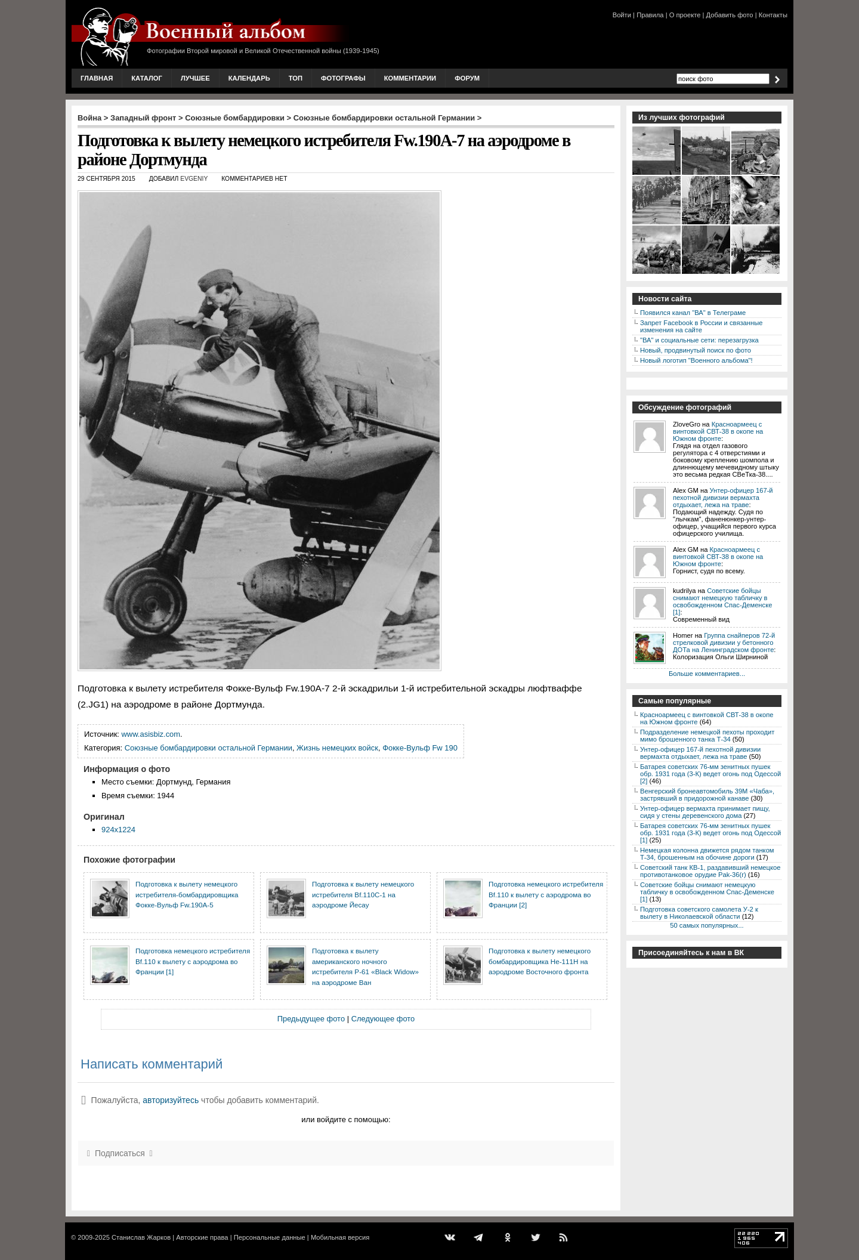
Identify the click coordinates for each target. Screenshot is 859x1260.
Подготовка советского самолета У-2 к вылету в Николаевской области (699, 913)
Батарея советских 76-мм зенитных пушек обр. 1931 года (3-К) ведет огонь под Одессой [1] (710, 833)
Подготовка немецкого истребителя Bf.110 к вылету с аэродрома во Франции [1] (192, 961)
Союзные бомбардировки (235, 117)
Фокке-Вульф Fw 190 (420, 747)
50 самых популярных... (706, 925)
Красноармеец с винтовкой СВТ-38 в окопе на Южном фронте (718, 431)
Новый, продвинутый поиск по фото (695, 350)
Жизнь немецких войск (337, 747)
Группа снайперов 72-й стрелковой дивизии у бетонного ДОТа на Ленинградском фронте (724, 642)
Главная (97, 78)
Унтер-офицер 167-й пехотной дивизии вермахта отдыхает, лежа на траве (723, 497)
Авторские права (202, 1237)
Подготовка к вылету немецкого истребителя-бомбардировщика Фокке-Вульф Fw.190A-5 (187, 894)
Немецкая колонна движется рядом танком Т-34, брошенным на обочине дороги (707, 854)
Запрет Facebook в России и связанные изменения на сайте (701, 326)
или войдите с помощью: (345, 1119)
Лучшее (195, 78)
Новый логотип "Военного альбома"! (696, 360)
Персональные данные (269, 1237)
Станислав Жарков (141, 1237)
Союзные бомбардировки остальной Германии (384, 117)
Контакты (773, 14)
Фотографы (343, 78)
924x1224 (118, 829)
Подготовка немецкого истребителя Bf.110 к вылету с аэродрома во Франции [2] (546, 894)
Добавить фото (729, 14)
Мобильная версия (340, 1237)
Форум (467, 78)
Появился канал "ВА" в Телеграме (693, 312)
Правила (649, 14)
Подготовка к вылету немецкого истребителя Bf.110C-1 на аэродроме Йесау (363, 894)
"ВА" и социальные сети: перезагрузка (699, 340)
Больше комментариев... (707, 673)
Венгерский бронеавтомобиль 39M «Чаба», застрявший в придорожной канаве (707, 795)
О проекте (685, 14)
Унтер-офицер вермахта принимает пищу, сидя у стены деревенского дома (705, 812)
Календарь (249, 78)
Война (89, 117)
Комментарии (410, 78)
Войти (622, 14)
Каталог (146, 78)
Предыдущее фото (311, 1018)
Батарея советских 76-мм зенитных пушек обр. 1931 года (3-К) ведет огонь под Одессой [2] (710, 774)
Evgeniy (194, 178)
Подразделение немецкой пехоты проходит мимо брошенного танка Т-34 (707, 735)
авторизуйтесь (171, 1100)
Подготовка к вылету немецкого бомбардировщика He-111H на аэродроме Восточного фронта (540, 961)
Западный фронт (143, 117)
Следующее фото (383, 1018)
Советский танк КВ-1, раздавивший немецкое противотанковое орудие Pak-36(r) (710, 871)
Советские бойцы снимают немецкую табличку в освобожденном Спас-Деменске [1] (722, 601)
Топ (295, 78)
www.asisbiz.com (151, 734)
